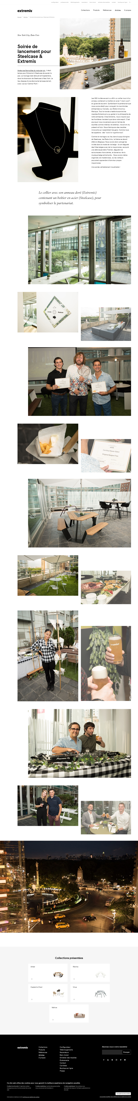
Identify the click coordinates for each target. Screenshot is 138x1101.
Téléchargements (75, 2)
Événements (64, 1060)
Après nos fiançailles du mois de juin (31, 71)
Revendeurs (84, 2)
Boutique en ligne (122, 2)
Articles (118, 10)
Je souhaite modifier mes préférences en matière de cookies (115, 1096)
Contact (114, 2)
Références (107, 10)
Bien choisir (64, 1055)
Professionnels (64, 2)
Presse (62, 1071)
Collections (85, 10)
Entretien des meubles (104, 2)
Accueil (19, 17)
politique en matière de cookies (31, 1097)
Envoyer (126, 1052)
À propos (127, 10)
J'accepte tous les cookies (123, 1093)
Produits (96, 10)
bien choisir (93, 2)
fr (129, 2)
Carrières (63, 1066)
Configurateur (55, 2)
